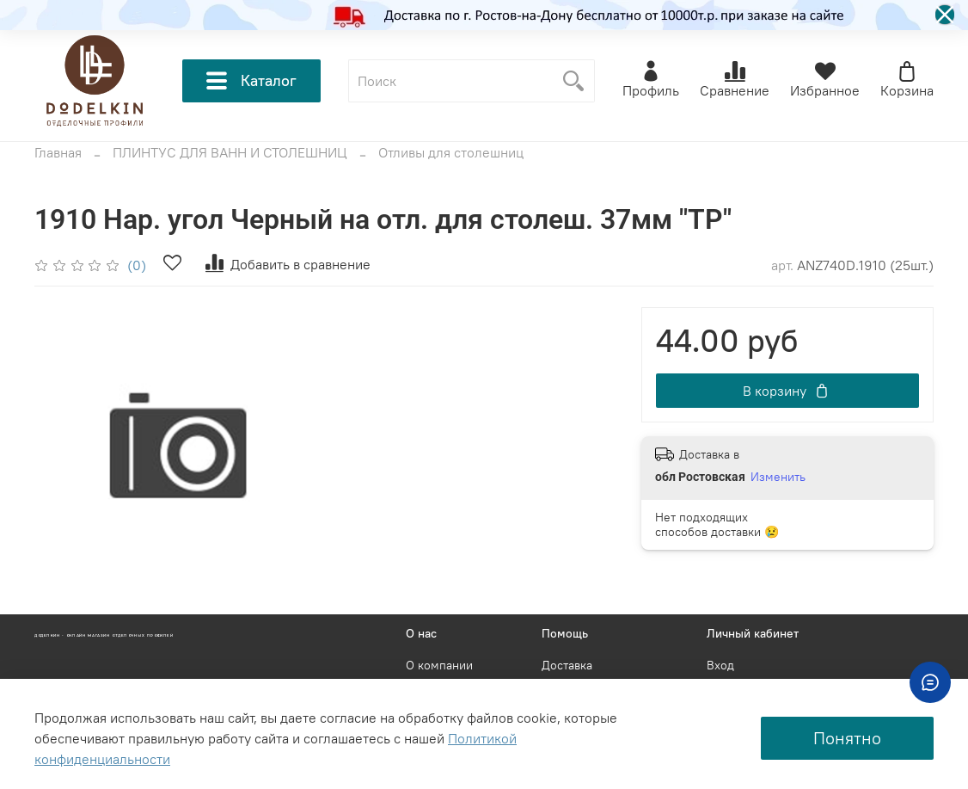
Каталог (251, 81)
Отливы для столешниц (451, 152)
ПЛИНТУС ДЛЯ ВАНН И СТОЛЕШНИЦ (230, 152)
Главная (58, 152)
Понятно (847, 738)
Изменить (778, 476)
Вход (720, 665)
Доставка (567, 665)
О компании (439, 665)
